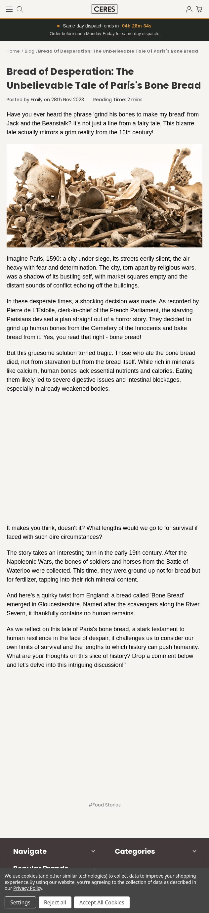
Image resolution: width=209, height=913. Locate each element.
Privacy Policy (27, 888)
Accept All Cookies (101, 902)
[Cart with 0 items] (202, 9)
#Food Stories (104, 805)
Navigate (30, 851)
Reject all (55, 902)
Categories (135, 851)
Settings (20, 902)
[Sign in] (191, 9)
